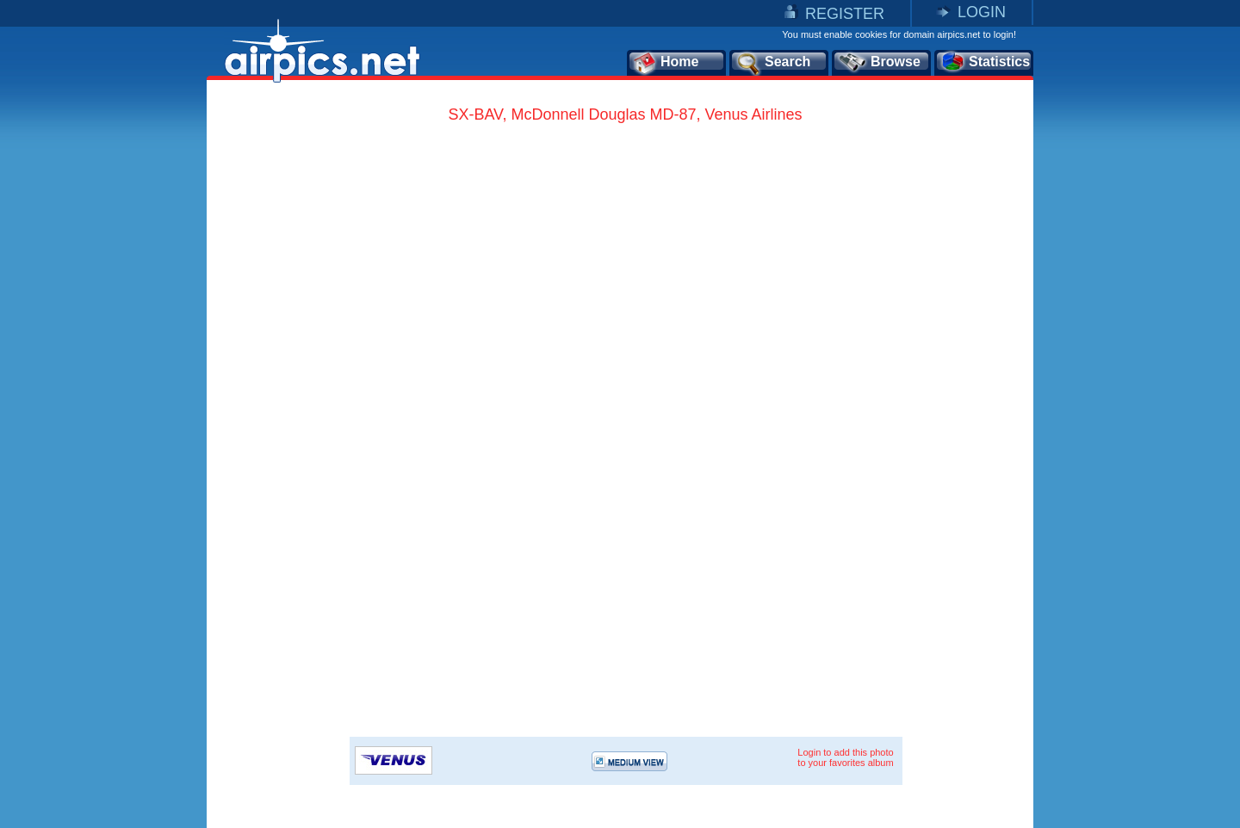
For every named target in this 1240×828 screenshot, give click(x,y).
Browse (879, 63)
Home (665, 63)
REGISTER (844, 13)
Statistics (984, 63)
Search (772, 63)
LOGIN (982, 12)
